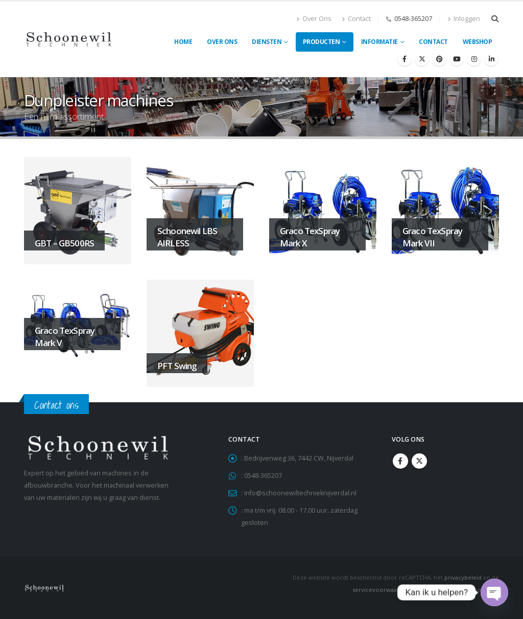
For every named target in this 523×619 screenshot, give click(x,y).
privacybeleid (463, 577)
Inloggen (463, 18)
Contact (356, 18)
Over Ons (313, 18)
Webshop (477, 41)
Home (183, 41)
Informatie (379, 41)
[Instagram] (474, 59)
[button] (494, 19)
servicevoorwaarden (381, 589)
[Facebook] (404, 59)
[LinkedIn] (491, 59)
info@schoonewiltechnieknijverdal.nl (300, 493)
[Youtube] (456, 59)
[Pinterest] (439, 59)
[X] (422, 59)
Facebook (400, 461)
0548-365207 (413, 18)
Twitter (419, 461)
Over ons (222, 41)
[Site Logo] (69, 39)
